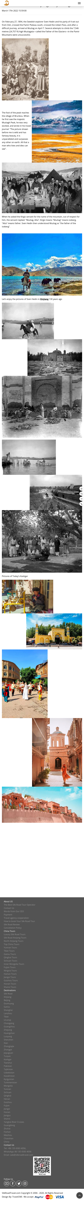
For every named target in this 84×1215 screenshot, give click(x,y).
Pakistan (8, 1066)
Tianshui (8, 1062)
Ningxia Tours (10, 970)
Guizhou (8, 1102)
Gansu (7, 1006)
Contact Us (9, 908)
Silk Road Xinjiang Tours (15, 937)
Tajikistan (8, 1069)
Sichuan (7, 1092)
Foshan (7, 1131)
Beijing (7, 1000)
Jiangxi (7, 1108)
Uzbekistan (9, 1072)
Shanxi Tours (10, 987)
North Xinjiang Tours (13, 941)
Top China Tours (11, 944)
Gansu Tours (10, 954)
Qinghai (7, 1095)
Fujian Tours (9, 967)
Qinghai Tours (10, 957)
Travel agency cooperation (16, 918)
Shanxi (7, 1118)
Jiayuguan (8, 1052)
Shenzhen (8, 1039)
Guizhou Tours (11, 980)
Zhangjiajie (9, 1046)
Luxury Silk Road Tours (14, 934)
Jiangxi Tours (10, 977)
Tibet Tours (9, 950)
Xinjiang (7, 997)
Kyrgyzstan (9, 1079)
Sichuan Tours (10, 960)
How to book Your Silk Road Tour (19, 921)
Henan (7, 1099)
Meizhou (8, 1135)
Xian (6, 1043)
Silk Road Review (12, 924)
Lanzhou (8, 1013)
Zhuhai (7, 1128)
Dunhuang (9, 1003)
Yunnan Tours (10, 947)
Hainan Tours (10, 973)
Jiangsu (7, 1115)
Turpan (7, 1056)
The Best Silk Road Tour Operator (19, 904)
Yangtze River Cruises (14, 1122)
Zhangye (8, 1049)
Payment (8, 914)
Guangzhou (9, 1026)
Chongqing (9, 1023)
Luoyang (8, 1036)
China (6, 1141)
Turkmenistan (10, 1082)
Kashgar (7, 1059)
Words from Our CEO (14, 911)
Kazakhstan (9, 1076)
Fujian (7, 1105)
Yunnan (7, 1089)
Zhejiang (8, 1029)
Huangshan (9, 1033)
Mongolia (8, 1085)
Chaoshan (8, 1138)
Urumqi (7, 1020)
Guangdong (9, 1125)
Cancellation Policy (13, 927)
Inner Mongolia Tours (14, 964)
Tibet (6, 1016)
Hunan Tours (10, 983)
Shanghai (8, 1010)
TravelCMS (17, 1196)
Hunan (7, 1112)
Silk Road (8, 993)
